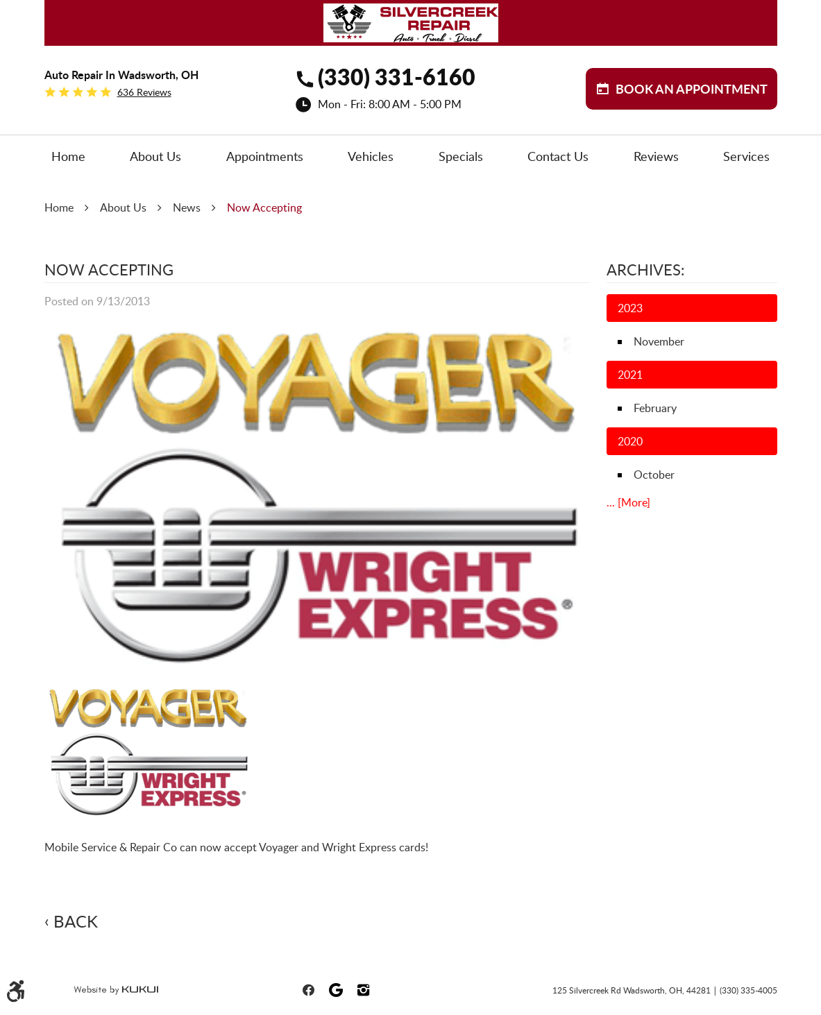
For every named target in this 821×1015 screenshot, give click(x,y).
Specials (461, 156)
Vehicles (370, 156)
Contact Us (558, 156)
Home (68, 156)
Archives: (646, 269)
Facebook (308, 990)
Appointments (264, 156)
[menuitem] (68, 156)
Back (75, 921)
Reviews (656, 156)
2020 (630, 441)
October (654, 474)
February (655, 408)
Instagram (364, 990)
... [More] (628, 502)
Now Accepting (264, 207)
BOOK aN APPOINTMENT (692, 89)
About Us (155, 156)
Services (746, 156)
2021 (630, 374)
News (187, 207)
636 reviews (144, 92)
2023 (630, 308)
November (659, 341)
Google (336, 990)
